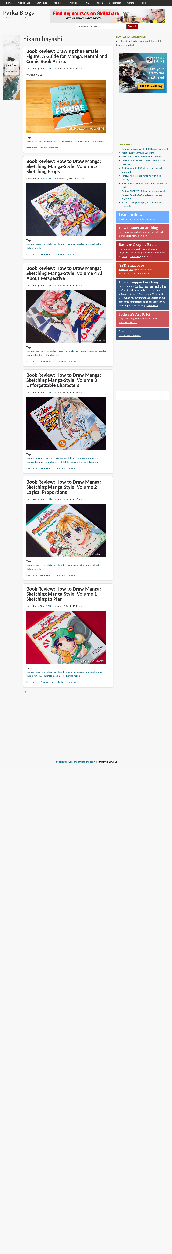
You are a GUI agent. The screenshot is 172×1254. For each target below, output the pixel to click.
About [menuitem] (143, 3)
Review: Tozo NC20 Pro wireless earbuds (141, 156)
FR (156, 286)
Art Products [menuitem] (42, 3)
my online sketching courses (142, 218)
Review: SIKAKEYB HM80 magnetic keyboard (143, 191)
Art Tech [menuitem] (57, 3)
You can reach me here (130, 335)
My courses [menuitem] (73, 3)
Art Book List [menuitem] (24, 3)
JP (121, 290)
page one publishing (46, 244)
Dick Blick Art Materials (135, 290)
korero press (98, 141)
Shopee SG (134, 294)
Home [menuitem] (9, 3)
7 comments (45, 468)
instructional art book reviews (58, 141)
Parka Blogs (18, 12)
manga (30, 244)
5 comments (45, 575)
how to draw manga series (71, 244)
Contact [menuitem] (130, 3)
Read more (31, 147)
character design (44, 458)
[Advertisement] (140, 116)
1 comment (44, 254)
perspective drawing (46, 351)
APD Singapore (126, 269)
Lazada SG (149, 294)
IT (160, 286)
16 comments (46, 682)
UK (146, 286)
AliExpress (124, 294)
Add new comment (48, 147)
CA (141, 286)
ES (165, 286)
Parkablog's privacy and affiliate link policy (75, 761)
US (137, 286)
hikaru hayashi (34, 141)
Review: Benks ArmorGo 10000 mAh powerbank (145, 149)
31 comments (46, 361)
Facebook (135, 256)
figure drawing (82, 141)
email (124, 256)
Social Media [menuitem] (115, 3)
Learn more (152, 305)
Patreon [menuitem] (99, 3)
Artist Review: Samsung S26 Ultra (138, 152)
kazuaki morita (91, 462)
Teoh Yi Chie (46, 68)
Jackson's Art (154, 290)
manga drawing (93, 244)
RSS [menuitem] (87, 3)
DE (151, 286)
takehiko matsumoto (71, 462)
